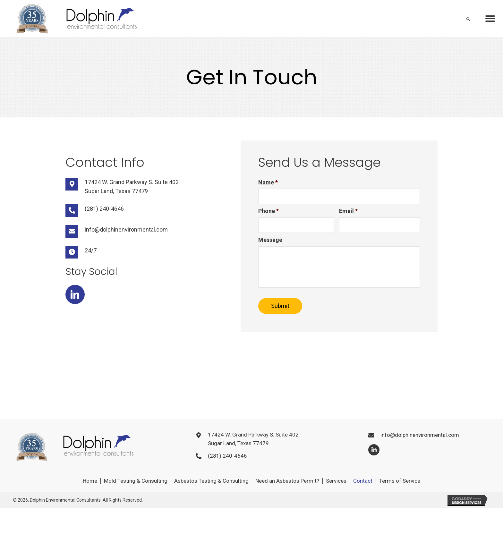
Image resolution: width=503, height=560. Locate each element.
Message (270, 242)
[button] (75, 294)
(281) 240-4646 (104, 208)
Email (348, 212)
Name (268, 182)
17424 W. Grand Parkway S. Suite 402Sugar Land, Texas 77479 (253, 450)
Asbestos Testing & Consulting (211, 493)
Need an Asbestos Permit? (287, 493)
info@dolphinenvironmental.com (126, 229)
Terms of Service (399, 493)
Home (90, 493)
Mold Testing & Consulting (135, 493)
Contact (362, 493)
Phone (268, 212)
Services (336, 493)
